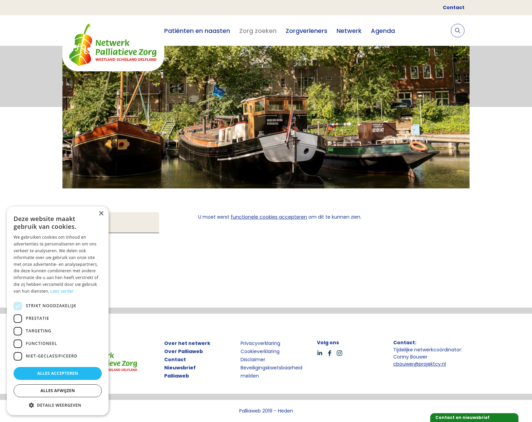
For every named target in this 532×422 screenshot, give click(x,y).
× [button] (100, 213)
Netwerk (349, 30)
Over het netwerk (187, 343)
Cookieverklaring (260, 351)
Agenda (383, 30)
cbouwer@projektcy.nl (419, 364)
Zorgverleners (306, 30)
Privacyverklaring (260, 343)
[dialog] (58, 310)
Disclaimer (253, 359)
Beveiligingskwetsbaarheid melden (271, 371)
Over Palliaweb (183, 351)
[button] (58, 405)
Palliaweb (176, 375)
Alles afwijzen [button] (57, 390)
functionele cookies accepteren (269, 217)
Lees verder (62, 291)
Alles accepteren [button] (57, 373)
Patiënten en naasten (197, 30)
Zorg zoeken (258, 30)
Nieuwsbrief (180, 367)
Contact (453, 7)
